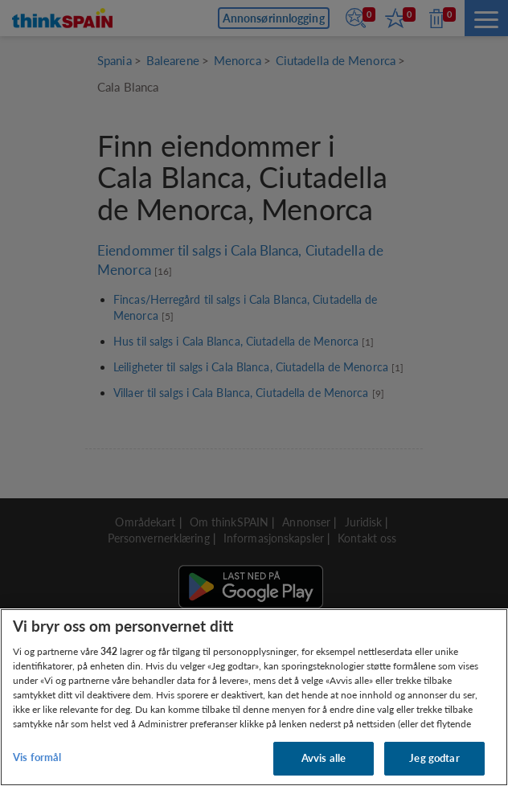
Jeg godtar (434, 757)
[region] (254, 697)
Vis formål (37, 757)
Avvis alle (323, 757)
